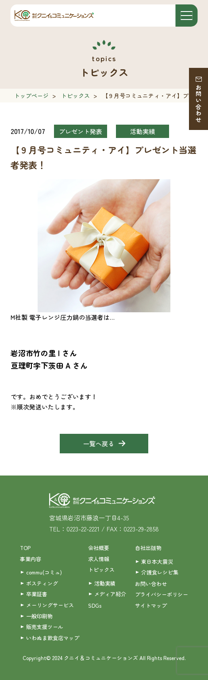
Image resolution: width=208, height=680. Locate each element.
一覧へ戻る (98, 443)
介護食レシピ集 (159, 572)
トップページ (31, 95)
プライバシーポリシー (161, 594)
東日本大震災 (157, 561)
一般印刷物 (39, 616)
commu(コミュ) (44, 572)
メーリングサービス (50, 605)
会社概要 (98, 547)
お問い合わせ (198, 103)
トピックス (75, 95)
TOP (25, 547)
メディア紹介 (110, 593)
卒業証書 (36, 593)
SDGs (94, 605)
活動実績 (105, 583)
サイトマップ (151, 605)
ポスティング (42, 583)
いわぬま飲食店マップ (52, 637)
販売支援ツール (44, 626)
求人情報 (98, 558)
